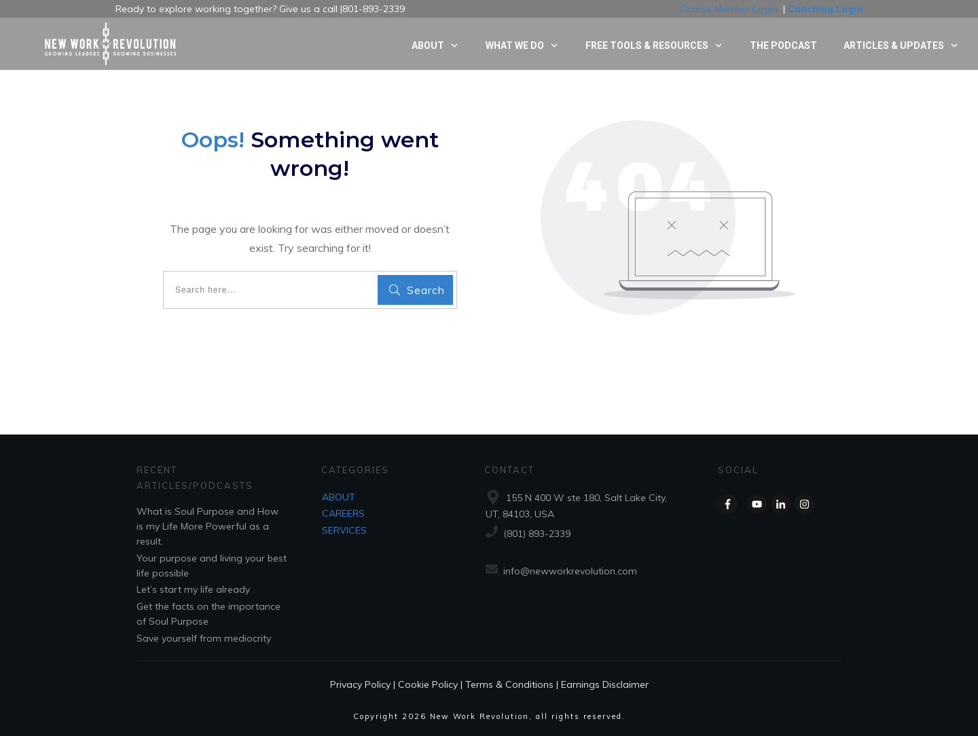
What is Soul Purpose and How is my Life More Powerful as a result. (207, 526)
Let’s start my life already (193, 589)
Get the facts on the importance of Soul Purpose (208, 613)
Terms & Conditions (509, 684)
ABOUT (338, 497)
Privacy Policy (360, 684)
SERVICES (344, 530)
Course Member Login (729, 9)
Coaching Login (825, 9)
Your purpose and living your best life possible (212, 565)
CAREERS (343, 513)
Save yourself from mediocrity (204, 638)
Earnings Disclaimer (605, 684)
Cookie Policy (428, 684)
